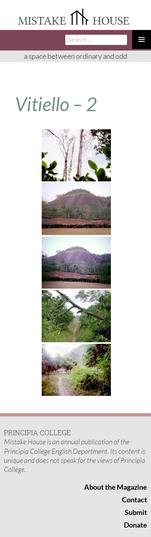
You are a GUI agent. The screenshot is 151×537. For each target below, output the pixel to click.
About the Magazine (115, 487)
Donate (135, 524)
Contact (134, 499)
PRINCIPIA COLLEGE (37, 432)
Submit (136, 512)
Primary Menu (141, 39)
